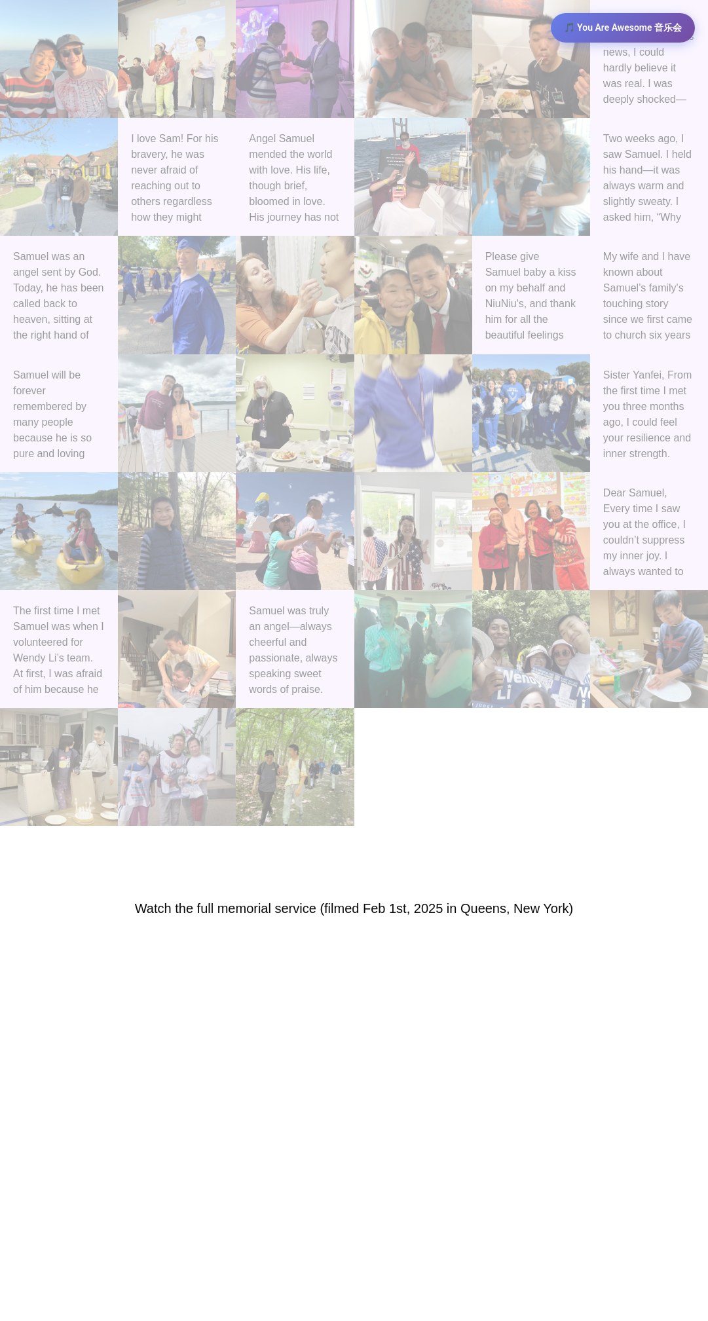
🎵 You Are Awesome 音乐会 (623, 27)
